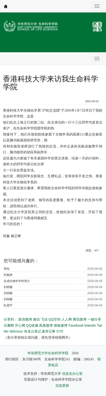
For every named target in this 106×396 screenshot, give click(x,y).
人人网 (67, 319)
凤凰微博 (46, 325)
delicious (16, 331)
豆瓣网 (9, 325)
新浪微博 (25, 319)
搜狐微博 (60, 325)
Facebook (75, 325)
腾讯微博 (79, 319)
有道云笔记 (32, 331)
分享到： (10, 319)
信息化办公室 (72, 373)
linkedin (90, 325)
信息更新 (62, 385)
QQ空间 (55, 319)
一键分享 (94, 319)
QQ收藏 (32, 325)
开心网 (20, 325)
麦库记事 (48, 331)
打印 (59, 331)
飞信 (44, 319)
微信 (36, 319)
